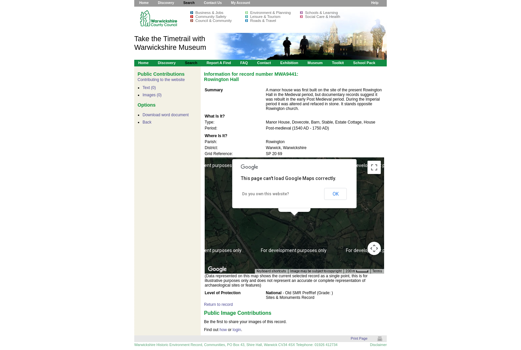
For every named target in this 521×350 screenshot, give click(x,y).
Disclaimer (378, 345)
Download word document (166, 115)
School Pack (364, 63)
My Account (240, 3)
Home (144, 3)
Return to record (218, 304)
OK (336, 194)
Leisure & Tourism (265, 17)
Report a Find (219, 63)
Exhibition (289, 63)
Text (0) (149, 87)
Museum (315, 63)
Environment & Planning (270, 13)
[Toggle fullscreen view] (374, 167)
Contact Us (213, 3)
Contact (264, 63)
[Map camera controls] (374, 248)
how (223, 329)
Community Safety (210, 17)
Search (189, 3)
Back (147, 122)
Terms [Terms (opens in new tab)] (377, 271)
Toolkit (338, 63)
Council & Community (213, 21)
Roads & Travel (263, 21)
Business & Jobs (209, 13)
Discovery (166, 3)
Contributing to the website (161, 79)
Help (374, 3)
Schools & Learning (321, 13)
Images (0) (152, 95)
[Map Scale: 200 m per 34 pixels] (357, 271)
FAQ (244, 63)
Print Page (359, 338)
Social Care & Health (322, 17)
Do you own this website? (265, 194)
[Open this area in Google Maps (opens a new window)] (217, 269)
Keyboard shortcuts (271, 271)
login (237, 329)
